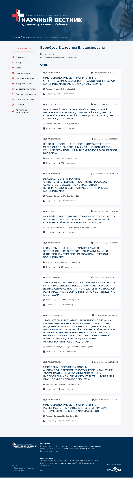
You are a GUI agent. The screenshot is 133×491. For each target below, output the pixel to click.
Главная (16, 37)
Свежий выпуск (23, 48)
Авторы (26, 37)
